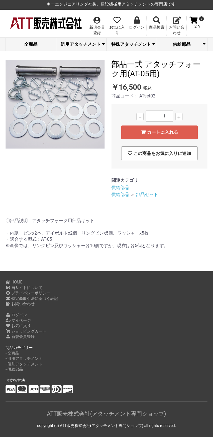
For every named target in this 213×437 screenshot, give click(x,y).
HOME (14, 282)
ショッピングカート (26, 331)
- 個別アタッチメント (24, 364)
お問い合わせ (20, 304)
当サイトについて (24, 287)
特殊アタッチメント (133, 44)
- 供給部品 (14, 369)
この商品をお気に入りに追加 (159, 153)
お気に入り (18, 325)
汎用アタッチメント (83, 44)
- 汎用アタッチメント (24, 358)
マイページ (18, 320)
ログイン (16, 315)
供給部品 (189, 44)
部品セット (147, 194)
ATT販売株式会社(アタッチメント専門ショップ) (106, 413)
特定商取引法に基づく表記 (32, 298)
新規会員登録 (20, 336)
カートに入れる (159, 132)
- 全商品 (12, 353)
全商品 (30, 44)
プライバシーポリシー (28, 293)
